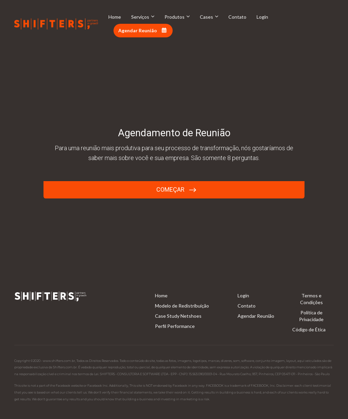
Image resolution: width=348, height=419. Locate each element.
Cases (206, 17)
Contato (237, 17)
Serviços (140, 17)
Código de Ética (309, 329)
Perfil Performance (175, 326)
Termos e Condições (311, 299)
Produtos (174, 17)
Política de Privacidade (311, 316)
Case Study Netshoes (178, 316)
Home (114, 17)
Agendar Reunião (142, 30)
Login (262, 17)
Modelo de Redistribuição (182, 306)
